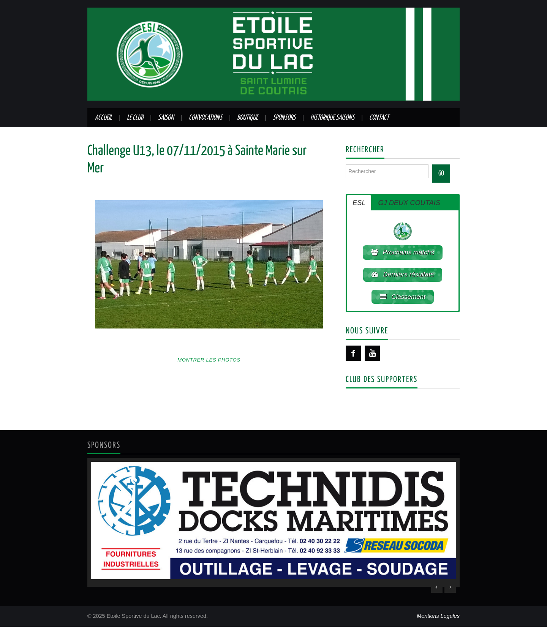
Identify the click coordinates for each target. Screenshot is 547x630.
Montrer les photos (208, 360)
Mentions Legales (438, 619)
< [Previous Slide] (437, 590)
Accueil (103, 117)
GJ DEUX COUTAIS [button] (409, 203)
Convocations (205, 117)
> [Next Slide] (450, 590)
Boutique (247, 117)
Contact (379, 117)
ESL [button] (359, 203)
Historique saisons (332, 117)
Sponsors (284, 117)
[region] (273, 525)
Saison (166, 117)
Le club (135, 117)
